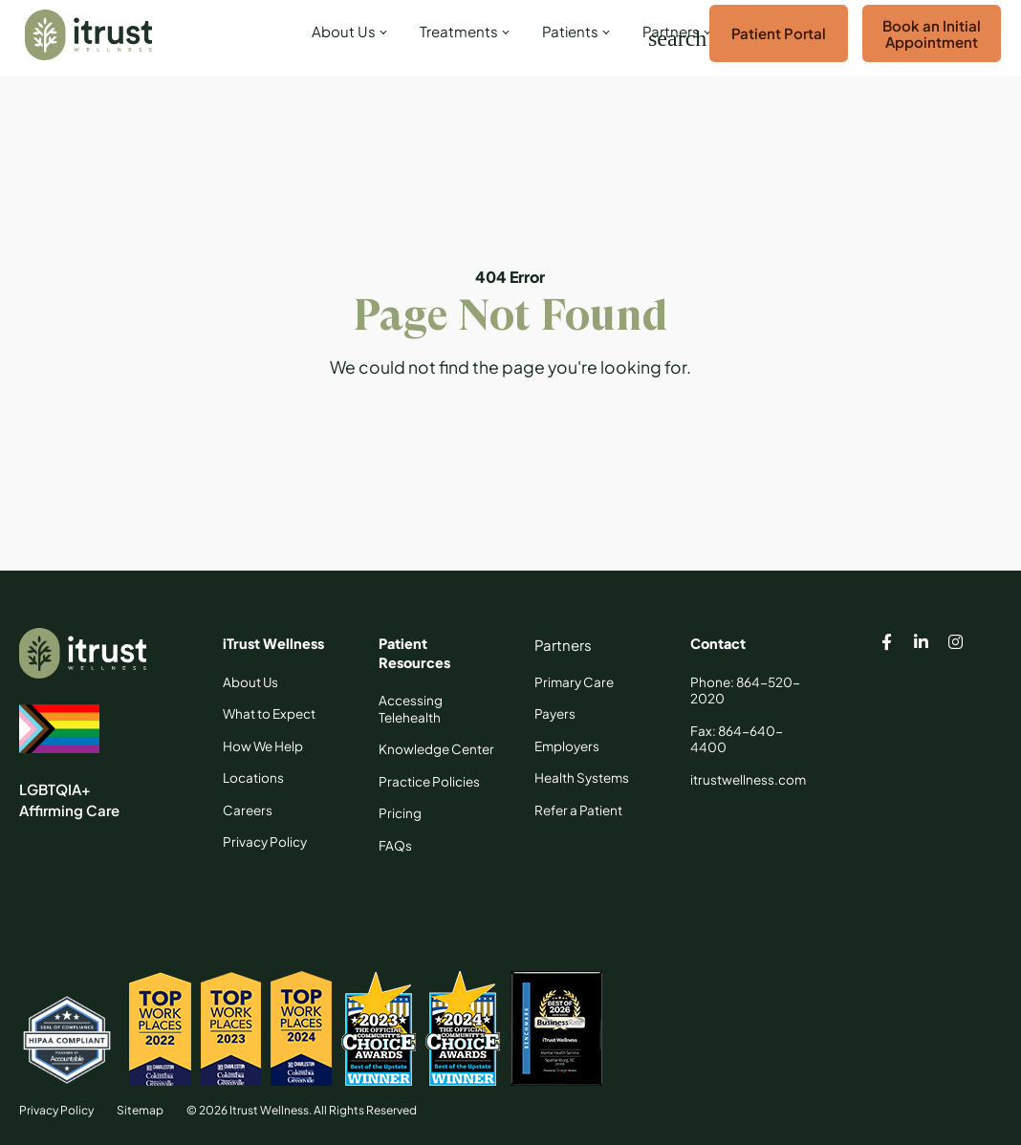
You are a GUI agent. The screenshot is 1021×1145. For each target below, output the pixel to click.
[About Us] (250, 682)
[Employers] (566, 746)
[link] (346, 38)
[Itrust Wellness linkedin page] (920, 644)
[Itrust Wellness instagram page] (955, 644)
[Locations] (253, 778)
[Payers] (555, 714)
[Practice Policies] (429, 782)
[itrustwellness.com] (748, 780)
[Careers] (247, 810)
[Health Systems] (581, 778)
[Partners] (563, 645)
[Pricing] (400, 813)
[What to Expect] (269, 714)
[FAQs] (395, 846)
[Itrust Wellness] (88, 35)
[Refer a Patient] (578, 810)
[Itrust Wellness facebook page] (886, 644)
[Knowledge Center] (436, 749)
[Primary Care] (574, 682)
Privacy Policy (56, 1110)
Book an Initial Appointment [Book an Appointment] (931, 33)
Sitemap (140, 1110)
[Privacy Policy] (265, 842)
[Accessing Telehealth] (437, 708)
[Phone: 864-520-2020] (749, 690)
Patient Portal (778, 33)
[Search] (659, 38)
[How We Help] (263, 746)
